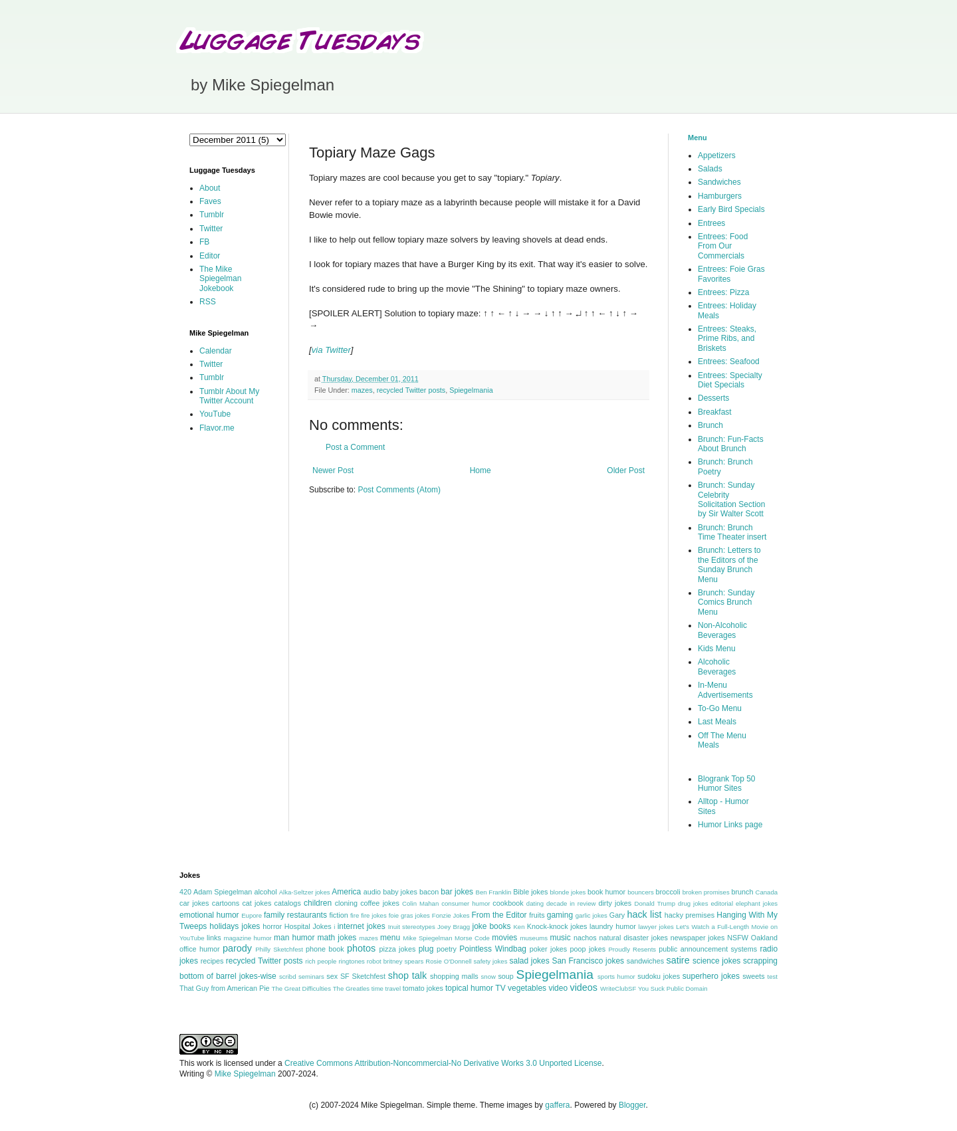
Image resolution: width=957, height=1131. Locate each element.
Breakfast (715, 412)
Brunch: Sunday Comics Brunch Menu (726, 602)
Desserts (713, 398)
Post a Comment (355, 447)
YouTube (215, 414)
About (209, 188)
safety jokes (491, 961)
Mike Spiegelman (427, 938)
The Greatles (351, 988)
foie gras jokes (409, 915)
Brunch (710, 425)
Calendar (215, 351)
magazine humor (247, 938)
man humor (294, 937)
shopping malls (454, 976)
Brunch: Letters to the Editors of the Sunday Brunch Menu (729, 564)
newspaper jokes (698, 938)
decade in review (571, 903)
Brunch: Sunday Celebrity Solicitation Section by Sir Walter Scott (731, 499)
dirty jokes (614, 903)
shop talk (407, 975)
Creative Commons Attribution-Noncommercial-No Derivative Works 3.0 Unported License (442, 1063)
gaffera (557, 1105)
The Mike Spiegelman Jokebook (220, 278)
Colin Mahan (420, 903)
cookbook (507, 903)
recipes (212, 961)
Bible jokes (530, 892)
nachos (585, 938)
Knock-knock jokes (557, 926)
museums (534, 938)
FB (204, 242)
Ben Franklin (494, 892)
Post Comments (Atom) (399, 489)
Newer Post (333, 470)
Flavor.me (217, 428)
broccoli (667, 892)
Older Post (626, 470)
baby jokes (400, 892)
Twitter (338, 350)
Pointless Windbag (492, 949)
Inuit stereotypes (411, 926)
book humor (606, 892)
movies (504, 937)
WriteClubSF (618, 988)
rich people (320, 961)
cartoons (225, 903)
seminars (311, 976)
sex (332, 976)
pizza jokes (397, 949)
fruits (536, 915)
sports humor (616, 976)
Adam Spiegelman (222, 892)
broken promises (706, 892)
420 (185, 892)
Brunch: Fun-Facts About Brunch (731, 444)
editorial (721, 903)
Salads (710, 168)
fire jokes (374, 915)
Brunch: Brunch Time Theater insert (732, 532)
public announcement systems (708, 949)
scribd (287, 976)
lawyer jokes (655, 926)
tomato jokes (423, 988)
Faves (210, 201)
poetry (447, 949)
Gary (617, 915)
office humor (199, 949)
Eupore (251, 915)
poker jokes (549, 949)
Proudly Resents (632, 949)
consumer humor (465, 903)
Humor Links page (730, 824)
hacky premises (689, 915)
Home (480, 470)
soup (505, 976)
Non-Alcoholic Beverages (722, 630)
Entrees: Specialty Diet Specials (730, 380)
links (214, 938)
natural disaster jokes (633, 938)
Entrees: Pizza (723, 292)
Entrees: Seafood (729, 361)
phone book (325, 949)
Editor (209, 255)
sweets (753, 976)
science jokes (716, 961)
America (346, 891)
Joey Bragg (453, 926)
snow (488, 976)
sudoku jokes (658, 976)
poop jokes (588, 949)
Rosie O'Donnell (448, 961)
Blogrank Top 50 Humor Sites (727, 783)
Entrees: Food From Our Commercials (723, 246)
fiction (338, 915)
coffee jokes (379, 903)
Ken (518, 926)
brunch (742, 892)
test (773, 976)
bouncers (640, 892)
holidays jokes (234, 926)
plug (426, 949)
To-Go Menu (720, 708)
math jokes (337, 937)
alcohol (265, 892)
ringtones (351, 961)
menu (390, 937)
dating (535, 903)
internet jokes (361, 926)
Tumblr (211, 214)
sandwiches (645, 961)
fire (354, 915)
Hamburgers (720, 196)
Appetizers (717, 155)
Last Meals (717, 721)
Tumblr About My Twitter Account (229, 396)
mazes (362, 390)
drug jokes (693, 903)
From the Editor (498, 915)
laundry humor (612, 926)
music (560, 937)
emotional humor (209, 915)
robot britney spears (395, 961)
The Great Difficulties (301, 988)
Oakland (764, 938)
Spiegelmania (470, 390)
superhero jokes (711, 976)
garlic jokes (591, 915)
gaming (560, 915)
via (317, 350)
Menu (697, 138)
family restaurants (295, 915)
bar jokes (457, 891)
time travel (386, 988)
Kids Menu (717, 648)
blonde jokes (567, 892)
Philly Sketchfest (279, 949)
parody (237, 948)
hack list (644, 914)
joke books (491, 926)
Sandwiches (719, 182)
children (318, 903)
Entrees (711, 223)
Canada (766, 892)
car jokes (194, 903)
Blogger (632, 1105)
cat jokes (256, 903)
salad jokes (529, 961)
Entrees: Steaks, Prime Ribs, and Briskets (727, 338)
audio (372, 892)
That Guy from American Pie (224, 988)
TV (500, 988)
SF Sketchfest (362, 976)
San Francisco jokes (588, 961)
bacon (429, 892)
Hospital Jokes (308, 926)
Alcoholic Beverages (717, 666)
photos (361, 948)
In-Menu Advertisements (725, 689)
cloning (346, 903)
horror (272, 926)
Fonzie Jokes (451, 915)
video (558, 988)
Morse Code (472, 938)
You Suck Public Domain (673, 988)
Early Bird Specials (731, 209)
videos (583, 987)
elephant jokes (757, 903)
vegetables (527, 988)
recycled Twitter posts (411, 390)
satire (677, 960)
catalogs (287, 903)
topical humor (469, 988)
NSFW (737, 938)
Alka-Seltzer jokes (304, 892)
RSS (207, 301)
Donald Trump (655, 903)
